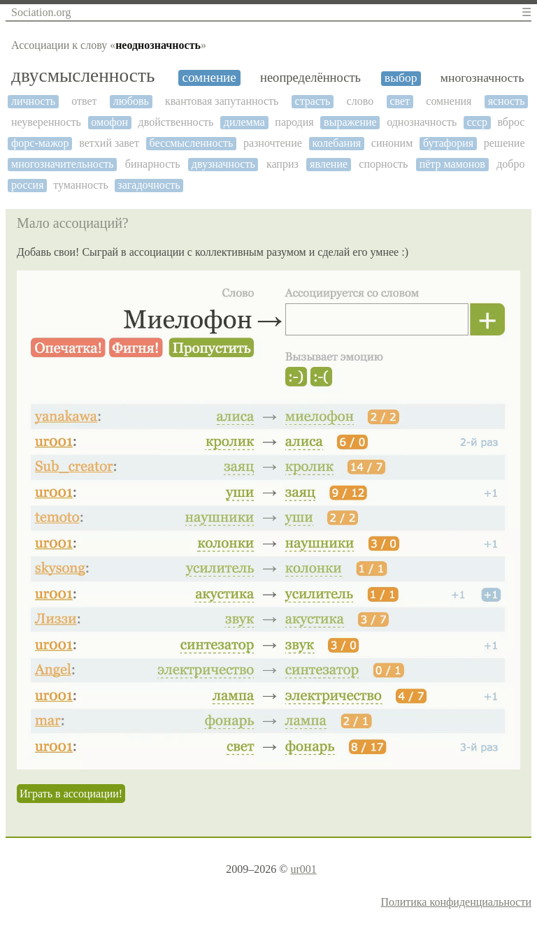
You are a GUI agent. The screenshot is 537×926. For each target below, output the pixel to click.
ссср (477, 122)
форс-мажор (40, 143)
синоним (392, 143)
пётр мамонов (452, 164)
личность (33, 101)
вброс (510, 122)
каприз (282, 164)
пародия (294, 122)
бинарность (152, 164)
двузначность (223, 164)
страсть (313, 101)
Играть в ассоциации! (71, 794)
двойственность (176, 122)
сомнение (209, 77)
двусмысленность (83, 75)
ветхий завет (109, 143)
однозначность (422, 122)
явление (329, 164)
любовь (131, 101)
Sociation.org (41, 12)
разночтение (272, 143)
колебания (337, 143)
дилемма (244, 122)
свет (399, 101)
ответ (83, 101)
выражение (350, 122)
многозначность (482, 78)
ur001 (303, 869)
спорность (383, 164)
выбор (401, 78)
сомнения (448, 101)
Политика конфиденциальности (455, 902)
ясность (506, 101)
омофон (109, 122)
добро (510, 164)
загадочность (148, 185)
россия (27, 185)
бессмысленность (192, 143)
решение (504, 143)
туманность (80, 185)
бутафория (448, 143)
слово (360, 101)
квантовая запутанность (221, 101)
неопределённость (310, 78)
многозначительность (62, 164)
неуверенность (46, 122)
